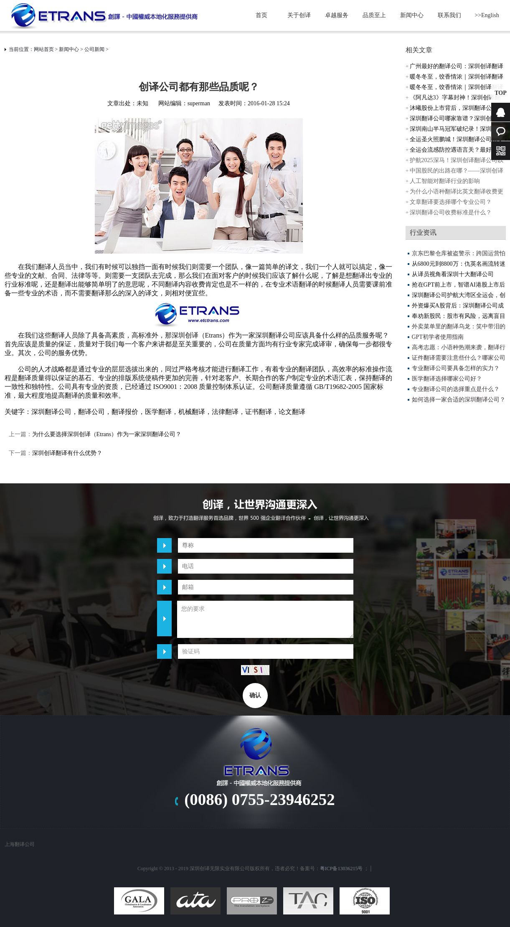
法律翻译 (225, 411)
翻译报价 (125, 411)
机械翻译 (191, 411)
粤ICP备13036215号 (341, 868)
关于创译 (299, 15)
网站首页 (44, 49)
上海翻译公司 (20, 844)
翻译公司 (91, 411)
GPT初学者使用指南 (438, 337)
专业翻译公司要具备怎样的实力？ (456, 368)
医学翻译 (158, 411)
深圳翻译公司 (51, 411)
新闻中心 (412, 15)
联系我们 (449, 15)
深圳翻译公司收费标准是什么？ (451, 212)
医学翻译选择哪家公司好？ (447, 379)
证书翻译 (258, 411)
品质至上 (374, 15)
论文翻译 (292, 411)
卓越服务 (336, 15)
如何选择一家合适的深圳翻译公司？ (458, 399)
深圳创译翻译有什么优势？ (67, 453)
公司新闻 (94, 49)
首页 (261, 15)
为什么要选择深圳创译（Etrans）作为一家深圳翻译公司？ (107, 434)
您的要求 (265, 619)
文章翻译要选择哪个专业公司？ (451, 202)
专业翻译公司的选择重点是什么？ (456, 389)
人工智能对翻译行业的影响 (445, 181)
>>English (486, 15)
